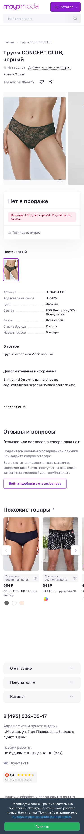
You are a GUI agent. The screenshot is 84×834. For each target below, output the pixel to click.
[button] (6, 550)
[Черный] (6, 603)
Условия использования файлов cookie (41, 817)
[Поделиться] (51, 82)
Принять (42, 826)
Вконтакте (16, 763)
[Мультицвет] (46, 599)
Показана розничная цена (21, 578)
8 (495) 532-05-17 (25, 716)
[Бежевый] (22, 603)
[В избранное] (42, 82)
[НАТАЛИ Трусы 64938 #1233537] (60, 544)
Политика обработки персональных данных (39, 797)
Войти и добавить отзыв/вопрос (35, 484)
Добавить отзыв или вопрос (49, 67)
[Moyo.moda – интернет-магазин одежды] (21, 6)
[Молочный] (14, 603)
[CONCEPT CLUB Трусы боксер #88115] (21, 544)
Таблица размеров (26, 233)
